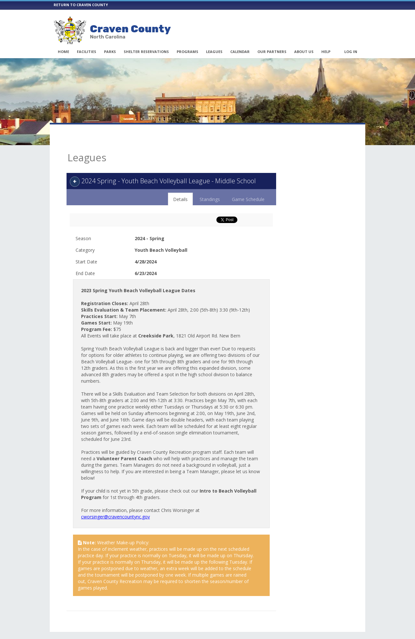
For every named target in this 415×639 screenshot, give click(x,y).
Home (63, 51)
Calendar (240, 51)
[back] (75, 170)
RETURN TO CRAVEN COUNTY (81, 4)
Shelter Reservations (146, 51)
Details (180, 188)
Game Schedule (248, 188)
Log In (350, 51)
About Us (304, 51)
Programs (187, 51)
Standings (210, 188)
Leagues (214, 51)
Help (325, 51)
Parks (110, 51)
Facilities (86, 51)
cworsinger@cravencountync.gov (115, 505)
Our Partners (271, 51)
